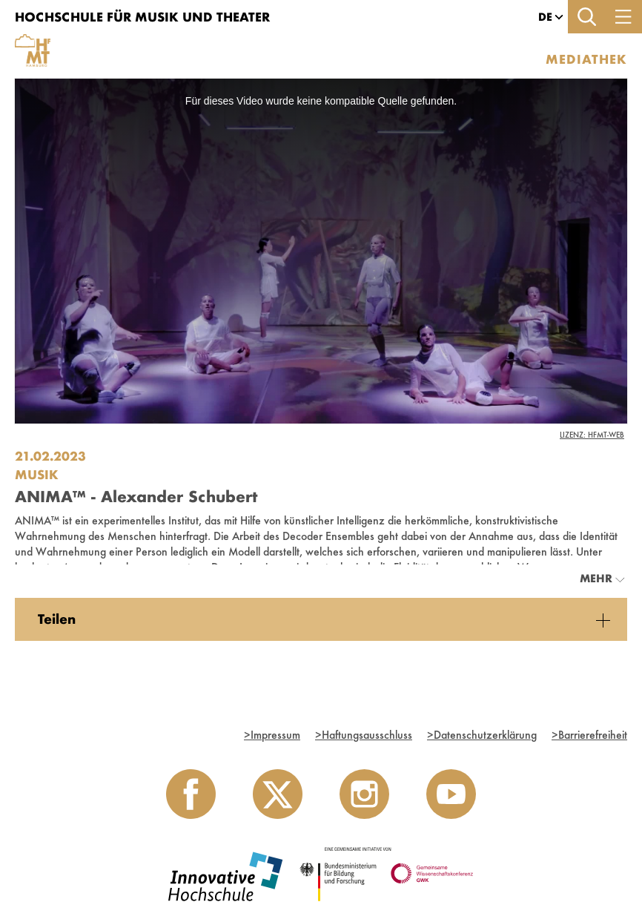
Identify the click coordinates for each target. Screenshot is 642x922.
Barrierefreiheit (589, 735)
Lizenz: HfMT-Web (592, 434)
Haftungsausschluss (363, 735)
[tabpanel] (321, 619)
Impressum (272, 735)
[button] (545, 17)
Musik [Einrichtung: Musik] (37, 474)
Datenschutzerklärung (482, 735)
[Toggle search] (586, 16)
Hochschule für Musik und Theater (142, 16)
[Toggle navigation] (623, 16)
